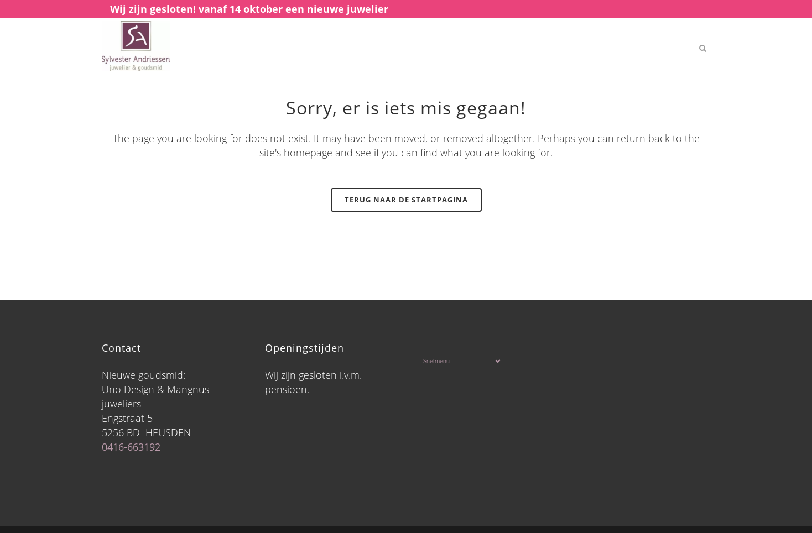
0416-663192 (131, 446)
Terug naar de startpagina (406, 200)
